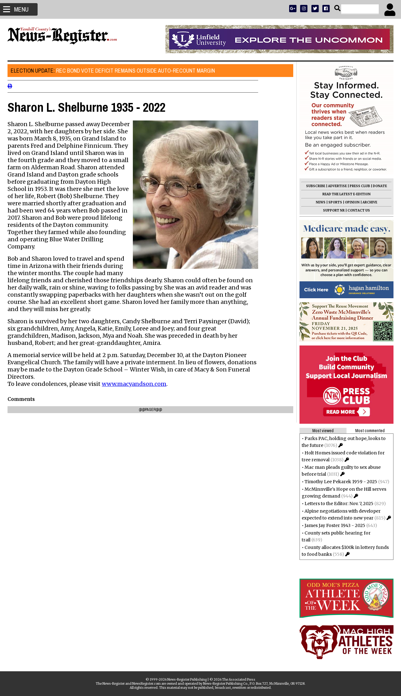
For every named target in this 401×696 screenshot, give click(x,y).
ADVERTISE (335, 186)
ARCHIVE (368, 202)
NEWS (319, 202)
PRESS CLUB (358, 186)
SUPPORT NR (332, 210)
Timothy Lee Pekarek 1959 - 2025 (339, 481)
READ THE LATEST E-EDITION (344, 194)
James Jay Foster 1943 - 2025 (333, 525)
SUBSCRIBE (313, 186)
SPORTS (333, 202)
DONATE (378, 186)
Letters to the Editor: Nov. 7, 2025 (337, 503)
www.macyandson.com (136, 383)
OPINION (350, 202)
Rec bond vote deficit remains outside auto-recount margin (115, 70)
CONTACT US (357, 210)
